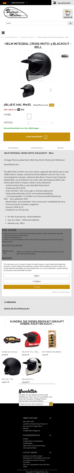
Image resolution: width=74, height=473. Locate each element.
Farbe (7, 115)
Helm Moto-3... (28, 379)
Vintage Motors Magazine (31, 431)
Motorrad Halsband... (52, 352)
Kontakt (25, 439)
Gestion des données (41, 470)
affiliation (26, 428)
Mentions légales (23, 470)
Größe (8, 123)
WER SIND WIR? (28, 421)
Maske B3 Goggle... (10, 352)
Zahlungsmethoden (29, 448)
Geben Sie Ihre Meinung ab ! (17, 308)
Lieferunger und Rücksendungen (34, 445)
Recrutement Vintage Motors (32, 426)
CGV (31, 470)
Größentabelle (27, 443)
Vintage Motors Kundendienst (33, 441)
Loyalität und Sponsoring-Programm (35, 424)
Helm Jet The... (8, 379)
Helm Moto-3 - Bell (30, 352)
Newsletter (28, 391)
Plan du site (53, 470)
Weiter (51, 90)
